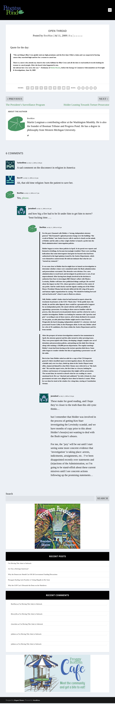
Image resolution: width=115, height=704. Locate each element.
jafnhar (13, 635)
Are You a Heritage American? (18, 570)
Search (9, 494)
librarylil (14, 615)
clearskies (14, 625)
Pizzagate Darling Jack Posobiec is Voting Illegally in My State (29, 581)
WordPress (36, 701)
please (25, 198)
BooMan (48, 36)
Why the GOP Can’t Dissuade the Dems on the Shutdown (27, 586)
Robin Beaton (55, 68)
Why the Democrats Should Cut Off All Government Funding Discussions (32, 575)
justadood (32, 209)
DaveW (20, 179)
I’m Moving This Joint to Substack (19, 564)
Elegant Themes (19, 701)
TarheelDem (21, 163)
